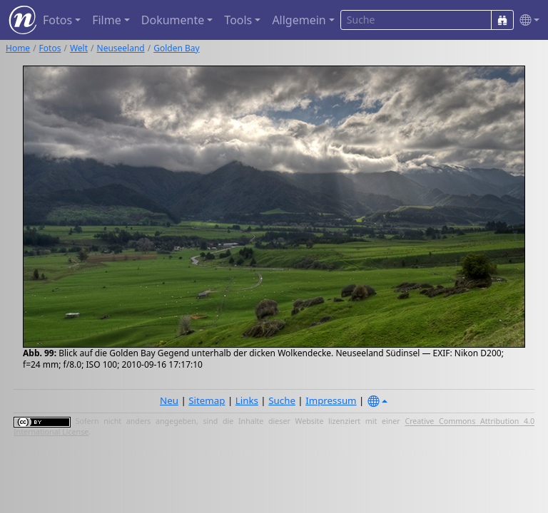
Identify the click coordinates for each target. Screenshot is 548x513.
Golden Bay (176, 48)
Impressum (330, 400)
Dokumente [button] (172, 20)
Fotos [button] (57, 20)
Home (18, 48)
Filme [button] (106, 20)
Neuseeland (121, 48)
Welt (79, 48)
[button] (526, 20)
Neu (169, 400)
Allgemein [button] (298, 20)
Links (246, 400)
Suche (281, 400)
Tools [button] (238, 20)
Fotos (50, 48)
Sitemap (206, 400)
